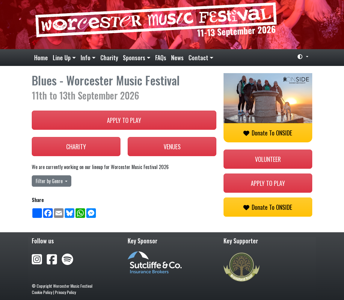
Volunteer (268, 159)
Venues (172, 146)
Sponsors (134, 57)
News (177, 57)
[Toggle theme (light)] (300, 56)
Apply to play (124, 120)
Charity (109, 57)
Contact (198, 57)
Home (41, 57)
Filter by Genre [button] (50, 181)
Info (85, 57)
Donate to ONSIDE (267, 132)
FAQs (160, 57)
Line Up (62, 57)
